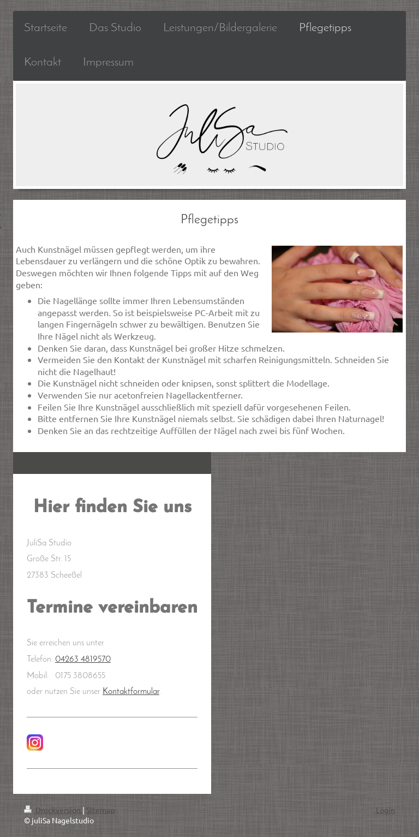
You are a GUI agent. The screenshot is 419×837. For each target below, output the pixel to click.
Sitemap (100, 810)
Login (385, 810)
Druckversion (53, 810)
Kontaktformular (131, 691)
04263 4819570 (83, 659)
